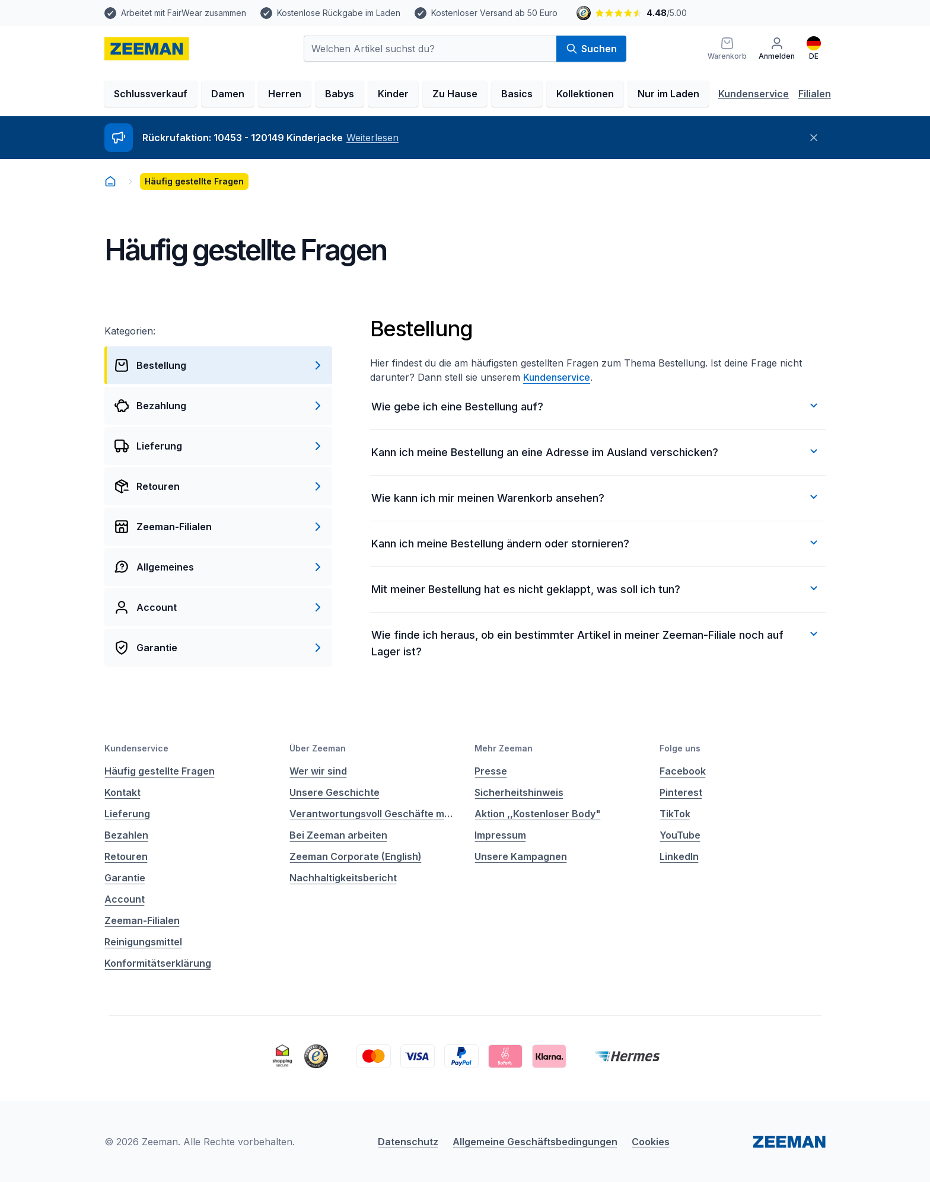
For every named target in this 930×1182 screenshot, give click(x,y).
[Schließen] (814, 137)
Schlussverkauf (150, 94)
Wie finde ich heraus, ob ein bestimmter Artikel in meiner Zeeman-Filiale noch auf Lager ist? (596, 642)
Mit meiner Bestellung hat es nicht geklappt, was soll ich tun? (596, 588)
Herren (284, 94)
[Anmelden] (777, 49)
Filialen (814, 94)
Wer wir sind (318, 771)
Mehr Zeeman (503, 748)
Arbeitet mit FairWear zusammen (183, 13)
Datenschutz (408, 1142)
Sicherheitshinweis (518, 792)
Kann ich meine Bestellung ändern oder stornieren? (596, 543)
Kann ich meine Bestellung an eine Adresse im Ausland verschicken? (596, 451)
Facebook (683, 771)
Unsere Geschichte (334, 792)
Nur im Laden (668, 94)
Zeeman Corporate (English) (355, 856)
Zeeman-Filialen (142, 920)
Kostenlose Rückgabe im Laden (338, 13)
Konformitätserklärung (157, 963)
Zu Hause (454, 94)
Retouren (126, 856)
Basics (517, 94)
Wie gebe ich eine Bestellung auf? (596, 406)
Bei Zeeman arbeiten (338, 835)
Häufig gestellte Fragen (159, 771)
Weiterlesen (372, 138)
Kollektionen (585, 94)
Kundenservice (753, 94)
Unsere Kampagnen (520, 856)
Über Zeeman (317, 748)
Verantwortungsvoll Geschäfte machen (372, 814)
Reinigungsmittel (143, 942)
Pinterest (681, 792)
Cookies (651, 1142)
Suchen (591, 49)
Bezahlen (126, 835)
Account (124, 899)
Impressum (500, 835)
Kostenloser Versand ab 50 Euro (494, 13)
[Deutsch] (814, 49)
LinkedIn (679, 856)
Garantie (124, 878)
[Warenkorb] (727, 49)
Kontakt (122, 792)
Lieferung (127, 814)
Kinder (393, 94)
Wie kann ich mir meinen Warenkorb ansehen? (596, 497)
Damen (227, 94)
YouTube (680, 835)
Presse (490, 771)
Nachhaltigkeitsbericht (343, 878)
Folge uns (680, 748)
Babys (339, 94)
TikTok (675, 814)
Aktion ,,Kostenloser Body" (537, 814)
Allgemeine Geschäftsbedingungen (535, 1142)
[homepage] (146, 48)
